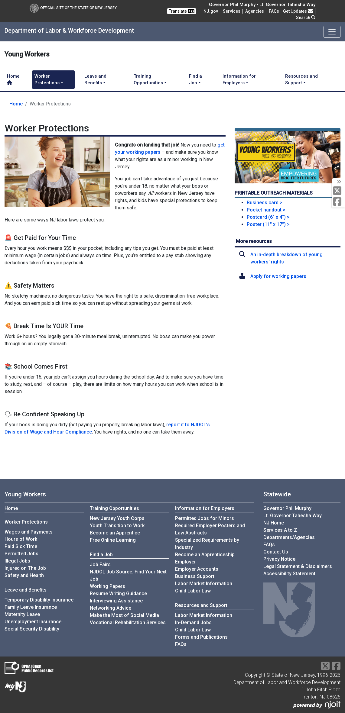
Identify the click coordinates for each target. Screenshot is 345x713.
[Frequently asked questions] (274, 11)
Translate (181, 11)
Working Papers (107, 586)
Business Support (194, 576)
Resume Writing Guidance (118, 593)
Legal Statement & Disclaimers (297, 566)
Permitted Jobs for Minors (204, 518)
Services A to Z (280, 530)
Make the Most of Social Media (124, 615)
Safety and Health (24, 575)
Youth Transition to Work (117, 525)
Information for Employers (204, 508)
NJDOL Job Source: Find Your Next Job (128, 575)
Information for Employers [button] (239, 79)
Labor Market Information (203, 583)
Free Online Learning (113, 540)
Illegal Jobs (17, 561)
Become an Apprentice (115, 533)
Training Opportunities (114, 508)
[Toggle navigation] (332, 32)
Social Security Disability (32, 629)
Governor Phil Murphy (287, 508)
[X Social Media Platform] (338, 191)
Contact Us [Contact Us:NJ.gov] (275, 552)
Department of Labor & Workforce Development (69, 30)
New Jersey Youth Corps (117, 518)
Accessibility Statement (289, 573)
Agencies (254, 11)
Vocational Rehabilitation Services (128, 622)
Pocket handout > (266, 210)
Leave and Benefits (26, 590)
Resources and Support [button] (301, 79)
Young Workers (25, 494)
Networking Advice (110, 608)
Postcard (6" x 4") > (268, 217)
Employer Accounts (196, 569)
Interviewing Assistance (116, 601)
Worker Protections (26, 522)
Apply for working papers (278, 276)
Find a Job (101, 554)
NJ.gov (210, 11)
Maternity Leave (22, 614)
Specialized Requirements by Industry (207, 543)
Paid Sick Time (21, 546)
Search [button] (305, 17)
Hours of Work (21, 539)
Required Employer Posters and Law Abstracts (210, 529)
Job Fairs (100, 564)
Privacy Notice (279, 559)
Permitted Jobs (21, 554)
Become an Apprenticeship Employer (205, 558)
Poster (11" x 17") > (268, 224)
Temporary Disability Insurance (39, 600)
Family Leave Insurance (31, 607)
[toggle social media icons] (338, 182)
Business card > (264, 202)
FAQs (181, 644)
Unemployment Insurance (33, 621)
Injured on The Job (25, 568)
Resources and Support (201, 605)
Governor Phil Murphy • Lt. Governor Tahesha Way (262, 4)
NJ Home (273, 523)
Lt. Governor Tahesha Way (292, 515)
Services (231, 11)
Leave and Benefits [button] (95, 79)
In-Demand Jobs (193, 622)
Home (13, 79)
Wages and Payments (29, 532)
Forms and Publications (201, 637)
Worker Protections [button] (47, 79)
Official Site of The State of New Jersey (73, 8)
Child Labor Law (193, 591)
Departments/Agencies (289, 537)
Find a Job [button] (195, 79)
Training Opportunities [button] (148, 79)
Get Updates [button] (298, 11)
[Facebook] (338, 202)
